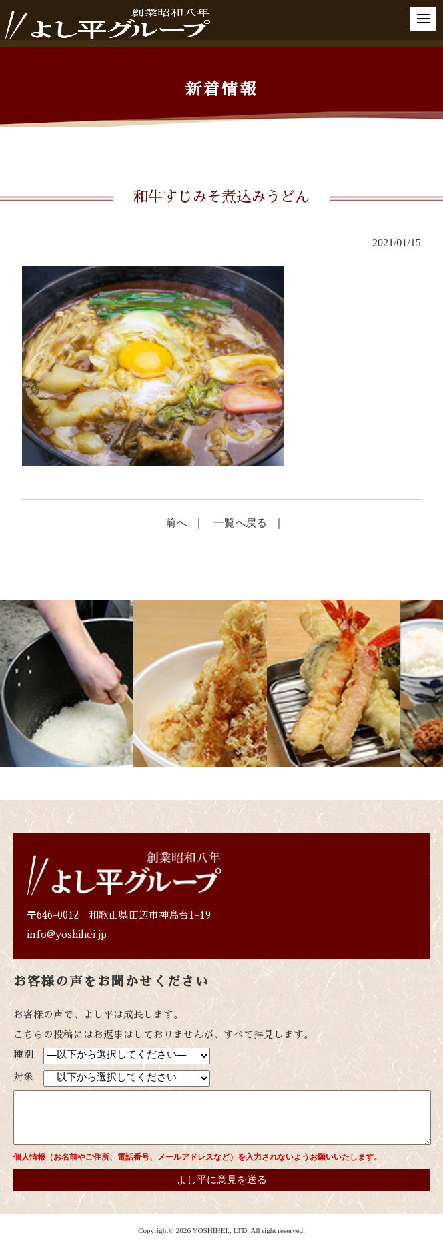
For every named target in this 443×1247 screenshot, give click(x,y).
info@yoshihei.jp (67, 934)
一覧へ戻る (240, 522)
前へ (176, 522)
